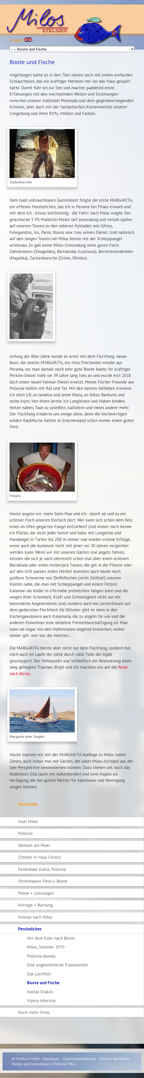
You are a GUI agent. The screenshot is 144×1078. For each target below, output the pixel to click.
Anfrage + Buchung (35, 905)
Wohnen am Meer (34, 845)
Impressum (51, 1058)
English (21, 40)
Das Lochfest (39, 974)
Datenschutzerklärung (79, 1058)
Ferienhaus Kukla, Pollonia (42, 869)
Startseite (27, 804)
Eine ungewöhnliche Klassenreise (57, 965)
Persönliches (30, 929)
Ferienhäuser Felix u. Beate (42, 881)
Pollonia (25, 833)
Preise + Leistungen (36, 893)
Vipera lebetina (41, 1000)
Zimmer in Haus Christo (39, 857)
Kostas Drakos (40, 992)
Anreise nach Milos (35, 917)
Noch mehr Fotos (34, 1012)
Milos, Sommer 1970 (45, 947)
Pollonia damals (41, 956)
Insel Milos (28, 821)
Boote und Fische (43, 982)
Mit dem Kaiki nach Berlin (51, 938)
